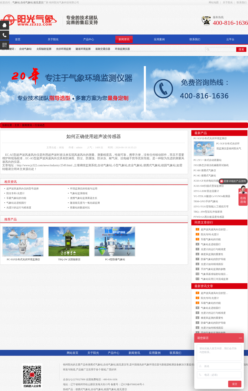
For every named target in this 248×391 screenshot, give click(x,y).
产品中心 (88, 39)
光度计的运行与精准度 (18, 207)
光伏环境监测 (63, 49)
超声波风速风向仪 (27, 154)
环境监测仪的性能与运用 (83, 188)
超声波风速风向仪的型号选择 (22, 188)
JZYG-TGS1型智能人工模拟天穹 (211, 206)
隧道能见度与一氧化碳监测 (85, 202)
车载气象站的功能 (16, 198)
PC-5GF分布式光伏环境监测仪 (23, 259)
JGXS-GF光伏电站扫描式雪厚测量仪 (213, 180)
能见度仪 (38, 2)
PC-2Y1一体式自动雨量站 (208, 160)
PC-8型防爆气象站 (115, 259)
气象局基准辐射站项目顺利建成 (218, 274)
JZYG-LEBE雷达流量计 (206, 191)
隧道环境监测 (83, 49)
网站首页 (72, 352)
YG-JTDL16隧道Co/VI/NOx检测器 (212, 196)
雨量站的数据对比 (80, 207)
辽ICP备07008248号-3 (132, 384)
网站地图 (214, 2)
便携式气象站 (95, 364)
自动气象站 (26, 2)
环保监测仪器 (122, 49)
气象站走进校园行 (16, 202)
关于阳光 (228, 2)
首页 (17, 39)
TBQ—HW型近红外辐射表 (208, 211)
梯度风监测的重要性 (212, 254)
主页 (16, 125)
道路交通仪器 (102, 49)
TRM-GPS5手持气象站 (206, 201)
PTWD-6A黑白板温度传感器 (209, 216)
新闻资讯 (124, 39)
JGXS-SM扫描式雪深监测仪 (209, 185)
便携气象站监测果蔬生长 (83, 198)
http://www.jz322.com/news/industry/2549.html (44, 165)
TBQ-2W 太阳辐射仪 (69, 259)
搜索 (241, 49)
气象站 (16, 2)
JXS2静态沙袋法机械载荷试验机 (211, 165)
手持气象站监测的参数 (213, 269)
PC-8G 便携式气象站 (205, 175)
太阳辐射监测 (43, 49)
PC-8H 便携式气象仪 (205, 170)
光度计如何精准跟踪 (212, 264)
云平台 (230, 39)
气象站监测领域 (78, 193)
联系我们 (242, 2)
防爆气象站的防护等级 (213, 259)
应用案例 (159, 39)
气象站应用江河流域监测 (214, 279)
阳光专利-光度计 (15, 193)
